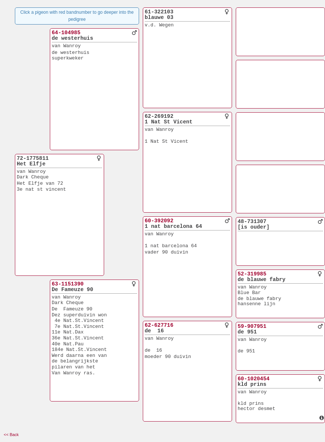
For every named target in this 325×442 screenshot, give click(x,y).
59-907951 (252, 326)
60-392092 (159, 221)
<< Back (11, 434)
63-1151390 (68, 284)
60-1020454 (254, 379)
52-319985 (252, 274)
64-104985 (66, 33)
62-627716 (159, 325)
